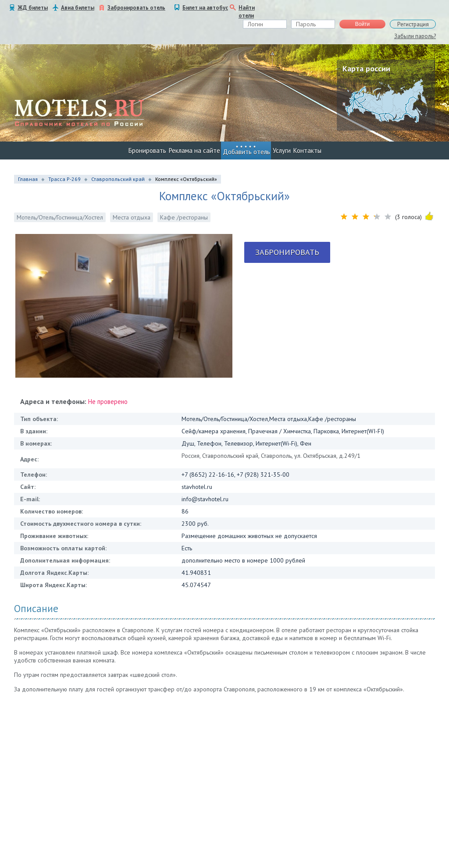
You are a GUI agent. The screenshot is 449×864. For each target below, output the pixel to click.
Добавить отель (246, 152)
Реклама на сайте (194, 150)
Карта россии (366, 69)
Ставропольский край (118, 179)
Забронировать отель (136, 7)
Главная (28, 179)
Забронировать (287, 252)
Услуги (282, 150)
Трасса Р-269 (64, 179)
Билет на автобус (205, 7)
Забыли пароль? (415, 36)
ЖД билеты (33, 7)
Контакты (307, 150)
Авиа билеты (77, 7)
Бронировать (147, 150)
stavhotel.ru (197, 487)
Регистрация (413, 24)
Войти (362, 24)
